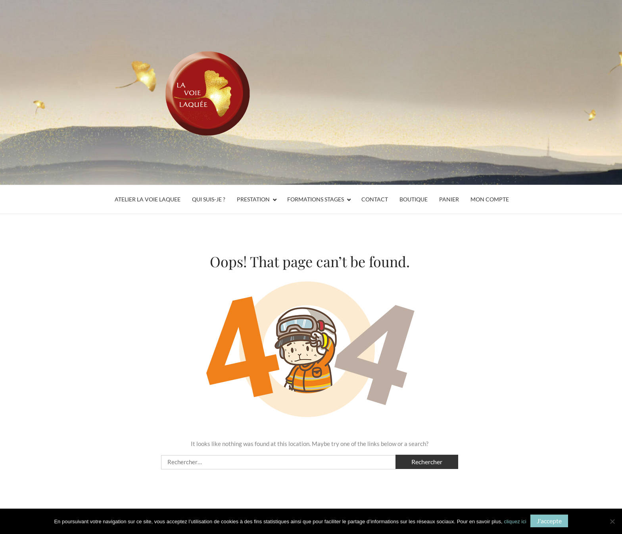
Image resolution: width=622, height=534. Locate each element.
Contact (374, 199)
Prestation (253, 199)
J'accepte (549, 520)
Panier (449, 199)
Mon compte (489, 199)
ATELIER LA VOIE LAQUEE (147, 199)
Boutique (413, 199)
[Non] (612, 521)
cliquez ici (515, 521)
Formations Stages (315, 199)
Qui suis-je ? (208, 199)
